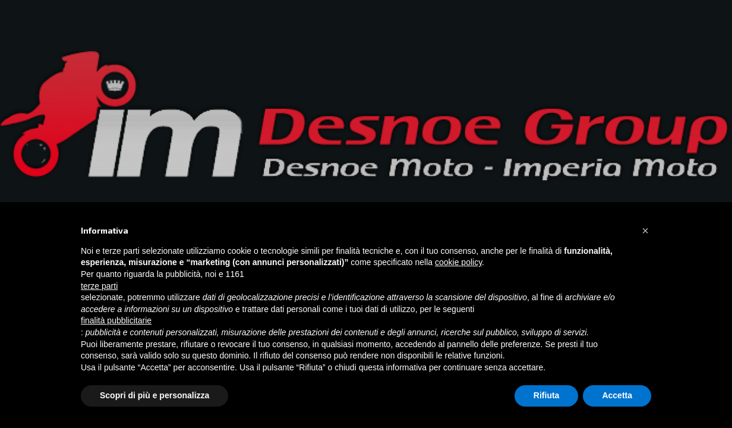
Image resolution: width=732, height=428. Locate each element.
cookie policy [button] (458, 262)
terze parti (99, 286)
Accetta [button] (617, 395)
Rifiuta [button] (547, 395)
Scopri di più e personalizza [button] (154, 395)
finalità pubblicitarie (116, 320)
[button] (645, 230)
